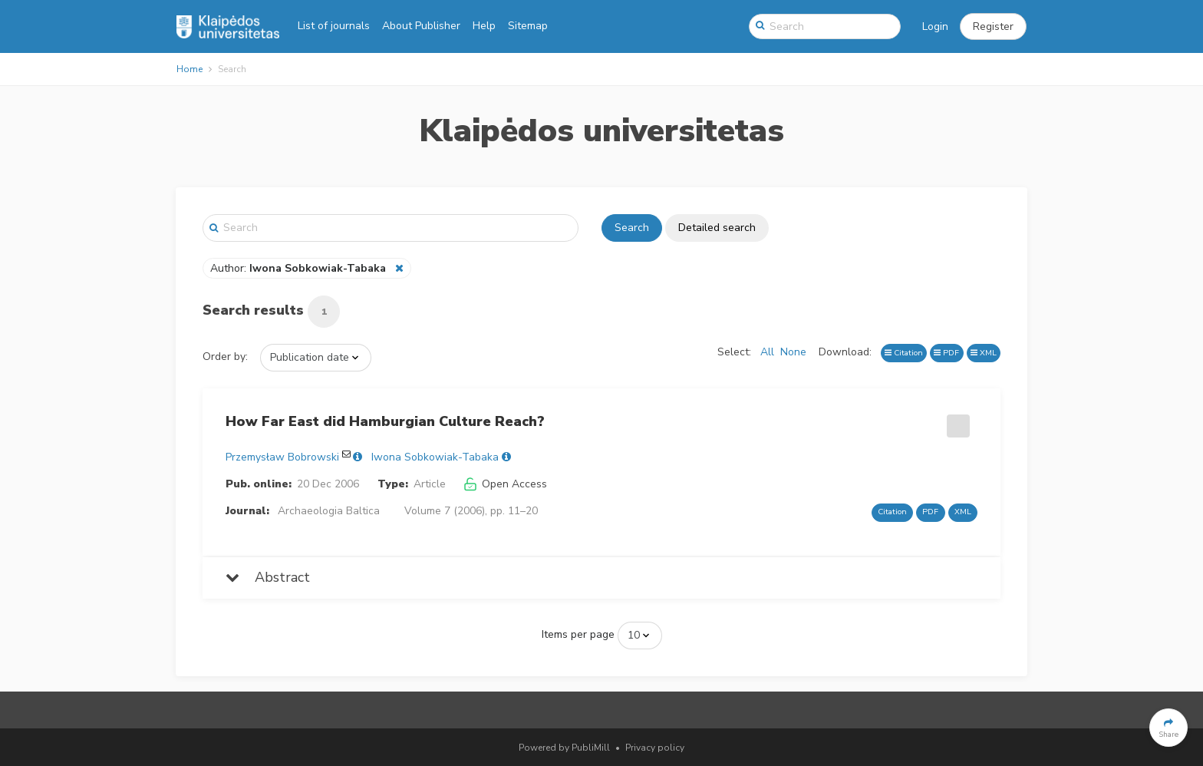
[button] (993, 27)
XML (984, 352)
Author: (299, 268)
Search (632, 227)
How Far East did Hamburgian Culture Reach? (385, 421)
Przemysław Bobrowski (282, 457)
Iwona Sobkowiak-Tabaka (435, 457)
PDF (946, 352)
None (793, 352)
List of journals (334, 25)
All (767, 352)
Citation (904, 352)
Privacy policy (654, 747)
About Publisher (421, 25)
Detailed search (717, 227)
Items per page (578, 634)
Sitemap (528, 25)
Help (484, 25)
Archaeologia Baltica (329, 511)
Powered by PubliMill (564, 747)
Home (189, 69)
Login (935, 26)
